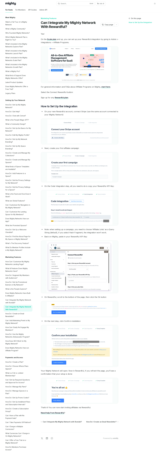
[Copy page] (107, 25)
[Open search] (75, 4)
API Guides (32, 11)
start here (105, 87)
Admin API (43, 11)
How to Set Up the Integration (140, 22)
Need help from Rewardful (52, 413)
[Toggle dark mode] (155, 3)
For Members (20, 11)
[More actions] (116, 25)
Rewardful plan (61, 97)
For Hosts (9, 11)
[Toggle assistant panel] (101, 4)
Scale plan (51, 39)
